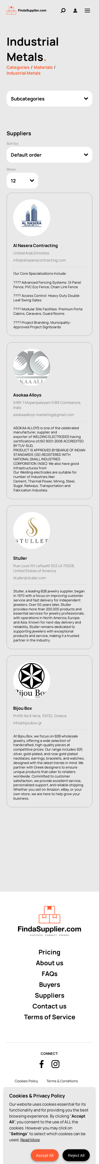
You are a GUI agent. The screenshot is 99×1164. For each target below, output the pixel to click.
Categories (18, 67)
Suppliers (49, 995)
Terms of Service (49, 1016)
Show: (12, 169)
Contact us (49, 1006)
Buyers (49, 984)
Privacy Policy (46, 1090)
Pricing (49, 952)
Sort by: (13, 143)
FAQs (50, 973)
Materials (43, 67)
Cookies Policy (26, 1081)
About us (49, 962)
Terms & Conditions (62, 1081)
